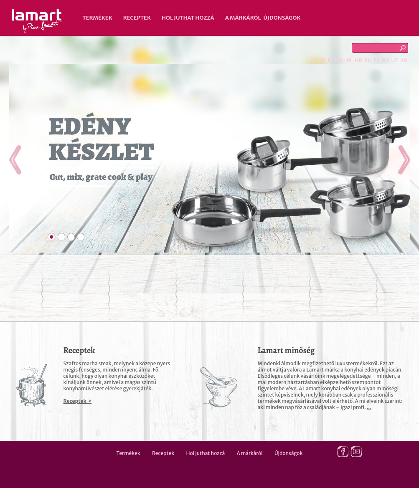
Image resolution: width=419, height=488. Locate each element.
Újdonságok (282, 17)
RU (368, 60)
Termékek (97, 17)
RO (385, 60)
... (369, 407)
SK (322, 60)
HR (358, 60)
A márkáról (243, 17)
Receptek (137, 17)
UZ (394, 60)
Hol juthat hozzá (188, 17)
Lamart (37, 21)
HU (341, 60)
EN (331, 60)
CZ (313, 60)
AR (404, 60)
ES (376, 60)
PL (350, 60)
